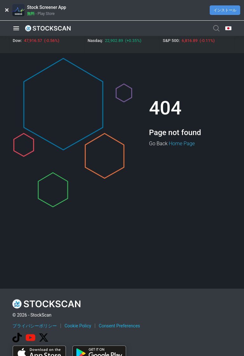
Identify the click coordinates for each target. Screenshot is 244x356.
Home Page (182, 143)
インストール (225, 10)
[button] (16, 28)
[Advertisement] (128, 338)
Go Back (158, 143)
